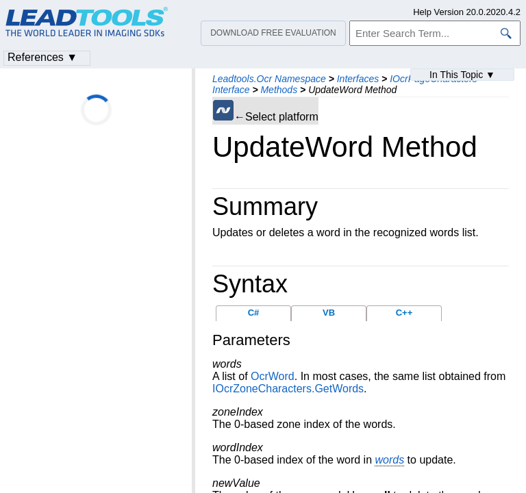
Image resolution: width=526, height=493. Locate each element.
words (389, 460)
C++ (404, 312)
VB (329, 312)
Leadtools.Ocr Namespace (269, 78)
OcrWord (273, 376)
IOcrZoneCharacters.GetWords (288, 388)
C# (254, 312)
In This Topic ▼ (462, 74)
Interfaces (358, 78)
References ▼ (42, 57)
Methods (278, 89)
